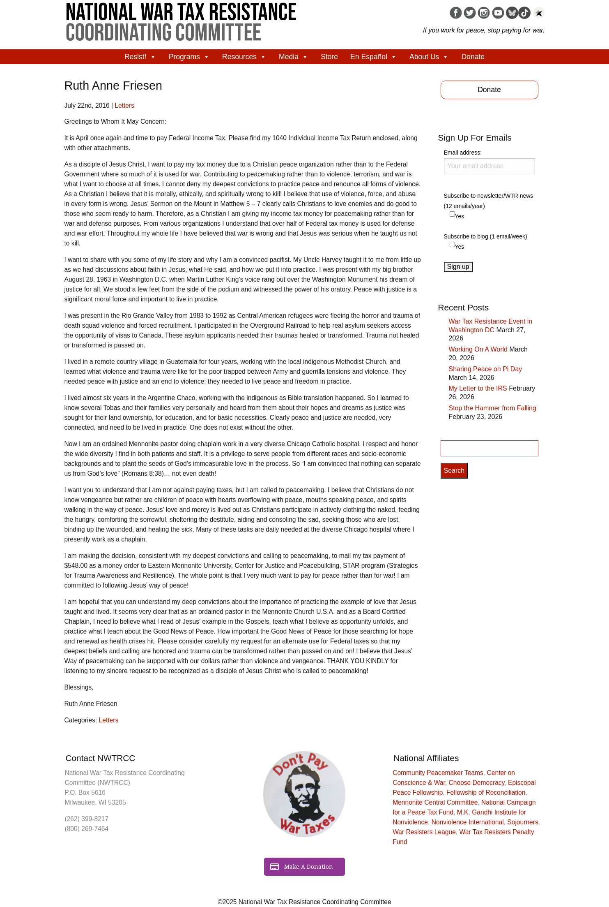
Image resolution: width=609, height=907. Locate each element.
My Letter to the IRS (478, 388)
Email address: (489, 161)
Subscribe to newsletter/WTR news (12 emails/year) (488, 200)
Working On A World (478, 349)
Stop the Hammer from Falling (492, 408)
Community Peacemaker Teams (438, 772)
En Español (373, 57)
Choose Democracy (477, 782)
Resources (244, 57)
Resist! (140, 57)
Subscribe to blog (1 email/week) (485, 236)
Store (329, 57)
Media (293, 57)
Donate (473, 57)
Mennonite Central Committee (435, 802)
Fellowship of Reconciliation (485, 792)
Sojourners (522, 822)
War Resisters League (424, 831)
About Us (429, 57)
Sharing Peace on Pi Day (485, 369)
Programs (189, 57)
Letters (124, 105)
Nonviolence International (468, 822)
